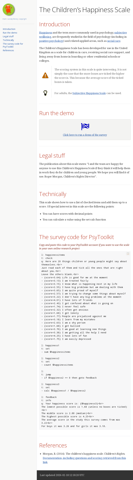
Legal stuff (8, 36)
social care (113, 41)
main (4, 19)
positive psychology (51, 41)
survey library (13, 19)
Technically (8, 40)
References (8, 50)
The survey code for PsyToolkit (13, 45)
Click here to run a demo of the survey (85, 135)
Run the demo (10, 32)
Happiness (45, 32)
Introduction (9, 29)
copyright (23, 19)
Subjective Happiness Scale (89, 93)
